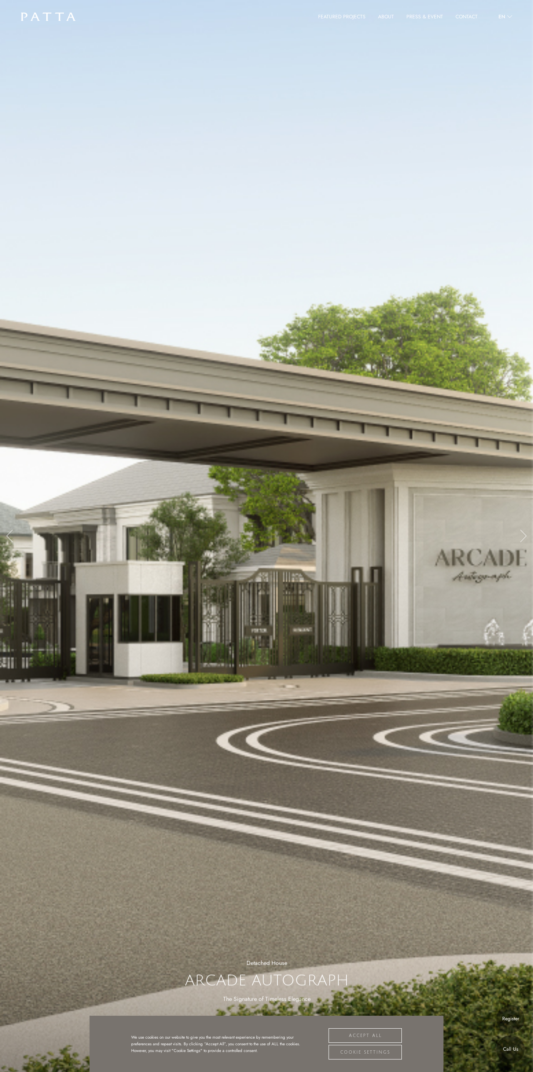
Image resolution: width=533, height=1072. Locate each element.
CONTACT (467, 16)
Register (510, 1018)
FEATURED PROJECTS (342, 16)
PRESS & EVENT (424, 16)
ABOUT (386, 16)
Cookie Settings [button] (365, 1052)
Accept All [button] (365, 1035)
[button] (9, 536)
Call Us (510, 1049)
